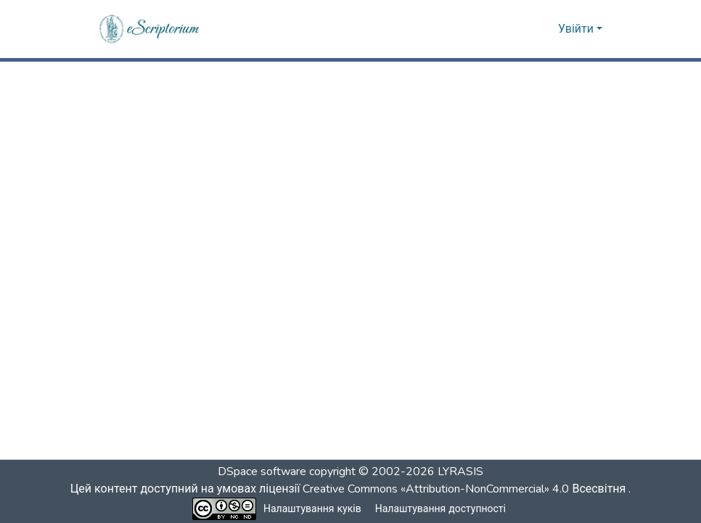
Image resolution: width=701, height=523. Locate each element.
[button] (150, 29)
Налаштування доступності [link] (440, 509)
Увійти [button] (577, 29)
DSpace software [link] (262, 471)
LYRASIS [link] (460, 471)
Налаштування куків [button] (312, 509)
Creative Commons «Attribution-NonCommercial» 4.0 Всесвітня (468, 489)
